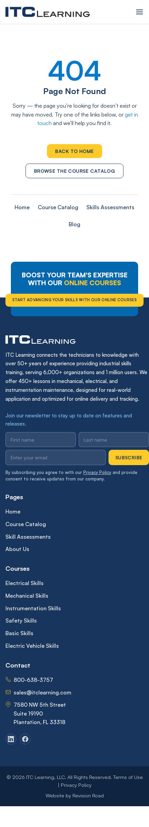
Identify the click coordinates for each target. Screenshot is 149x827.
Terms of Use (128, 777)
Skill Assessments (28, 536)
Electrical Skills (24, 583)
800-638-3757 (33, 679)
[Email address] (55, 457)
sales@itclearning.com (42, 692)
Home (22, 207)
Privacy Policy (97, 472)
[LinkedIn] (10, 739)
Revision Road (88, 795)
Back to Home (74, 151)
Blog (74, 224)
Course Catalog (58, 207)
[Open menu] (139, 12)
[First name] (40, 439)
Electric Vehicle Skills (32, 645)
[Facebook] (25, 739)
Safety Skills (21, 620)
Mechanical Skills (26, 595)
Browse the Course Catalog (74, 171)
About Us (17, 549)
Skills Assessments (110, 207)
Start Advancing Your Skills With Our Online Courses (74, 299)
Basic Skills (19, 633)
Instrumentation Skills (33, 608)
